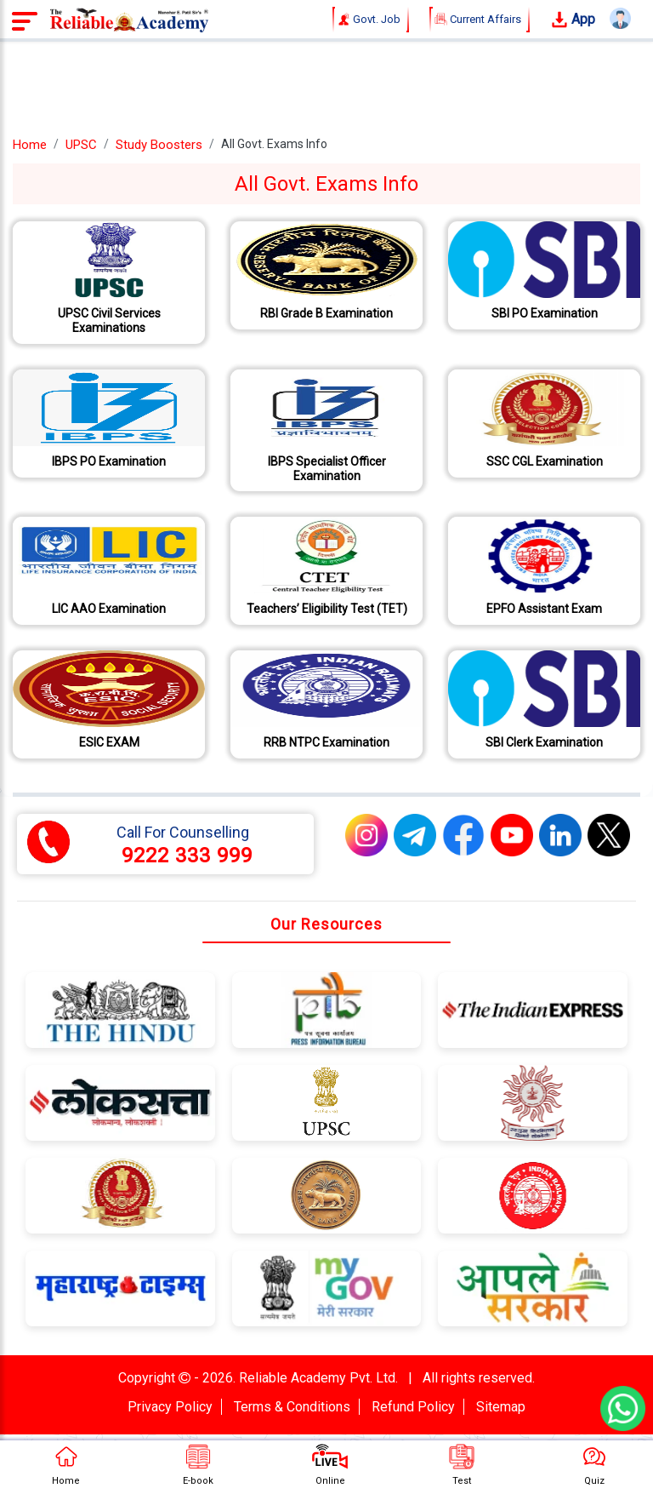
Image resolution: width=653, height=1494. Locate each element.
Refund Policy (413, 1407)
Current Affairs (479, 19)
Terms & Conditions (292, 1407)
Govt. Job (370, 19)
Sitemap (500, 1407)
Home (30, 144)
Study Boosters (159, 144)
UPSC (81, 144)
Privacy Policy (170, 1407)
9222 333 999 (187, 855)
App (573, 20)
